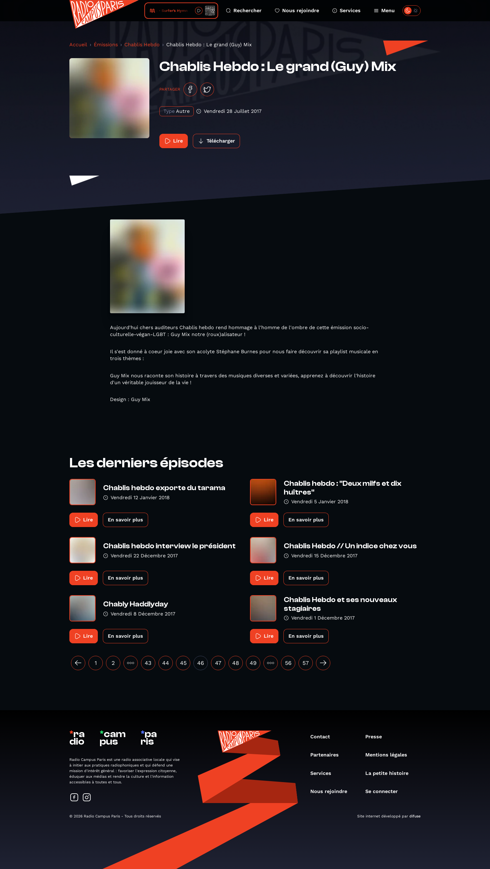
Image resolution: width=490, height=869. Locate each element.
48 (235, 663)
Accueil (78, 45)
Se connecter (384, 791)
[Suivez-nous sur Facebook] (74, 797)
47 (218, 663)
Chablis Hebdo (142, 45)
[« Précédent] (78, 663)
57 (305, 663)
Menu (384, 10)
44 (165, 663)
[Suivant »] (323, 663)
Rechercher (244, 10)
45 (183, 663)
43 (148, 663)
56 (288, 663)
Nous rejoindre (297, 10)
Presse (376, 737)
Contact (323, 737)
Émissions (106, 45)
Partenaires (327, 755)
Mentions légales (389, 755)
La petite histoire (390, 773)
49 (253, 663)
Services (346, 10)
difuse (415, 816)
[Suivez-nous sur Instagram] (87, 797)
